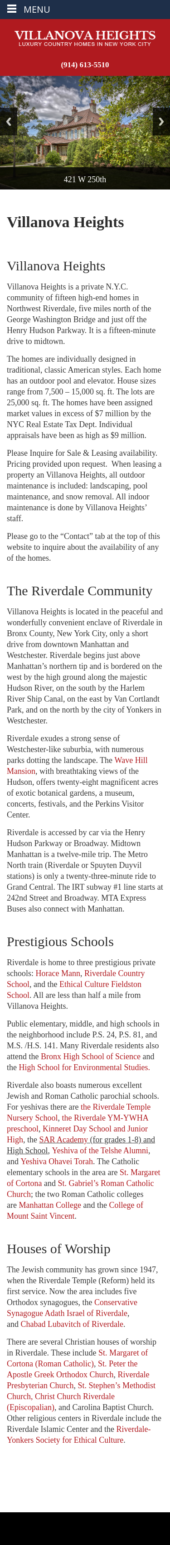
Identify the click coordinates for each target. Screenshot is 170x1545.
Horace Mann (58, 973)
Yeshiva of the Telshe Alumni (100, 1150)
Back (8, 121)
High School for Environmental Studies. (84, 1067)
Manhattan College (50, 1205)
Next (161, 121)
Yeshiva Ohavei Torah (57, 1161)
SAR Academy (63, 1139)
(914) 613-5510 (85, 64)
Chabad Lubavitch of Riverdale (72, 1324)
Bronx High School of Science (91, 1056)
